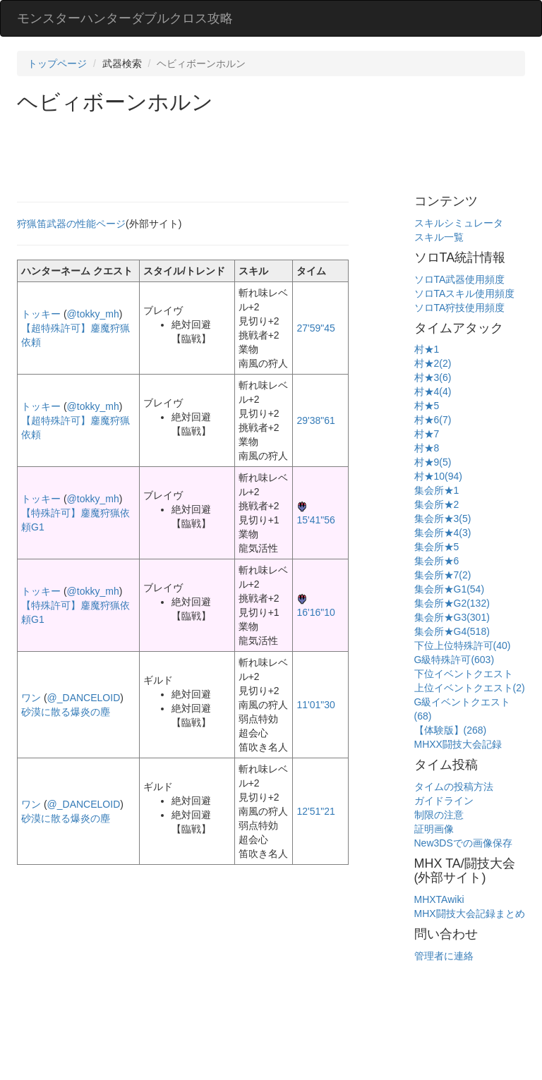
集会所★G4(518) (452, 631)
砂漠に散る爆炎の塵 (65, 711)
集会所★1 (436, 490)
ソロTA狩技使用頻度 (459, 307)
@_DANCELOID (84, 697)
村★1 (427, 349)
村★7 (427, 433)
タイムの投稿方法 (453, 786)
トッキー (41, 314)
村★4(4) (433, 391)
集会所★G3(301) (452, 617)
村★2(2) (433, 363)
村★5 (427, 405)
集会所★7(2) (442, 575)
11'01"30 (315, 704)
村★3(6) (433, 377)
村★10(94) (438, 476)
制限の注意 (439, 814)
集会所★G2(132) (452, 603)
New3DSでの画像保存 (463, 843)
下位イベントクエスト (463, 673)
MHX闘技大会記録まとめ (469, 913)
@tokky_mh (93, 314)
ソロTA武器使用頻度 (459, 279)
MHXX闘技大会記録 (458, 744)
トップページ (57, 63)
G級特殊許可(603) (454, 659)
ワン (31, 697)
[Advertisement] (274, 152)
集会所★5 (436, 546)
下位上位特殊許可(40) (462, 645)
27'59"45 (315, 328)
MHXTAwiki (439, 899)
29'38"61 (315, 420)
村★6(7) (433, 419)
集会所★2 (436, 504)
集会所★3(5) (442, 518)
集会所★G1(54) (449, 589)
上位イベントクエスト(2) (469, 687)
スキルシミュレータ (458, 223)
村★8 (427, 448)
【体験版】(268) (450, 730)
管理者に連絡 (444, 955)
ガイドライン (444, 800)
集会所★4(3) (442, 532)
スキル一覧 (439, 237)
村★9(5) (433, 462)
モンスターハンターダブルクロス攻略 (125, 18)
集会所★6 (436, 560)
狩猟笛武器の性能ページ (71, 223)
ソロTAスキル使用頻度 (464, 293)
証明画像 (434, 829)
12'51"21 (315, 811)
